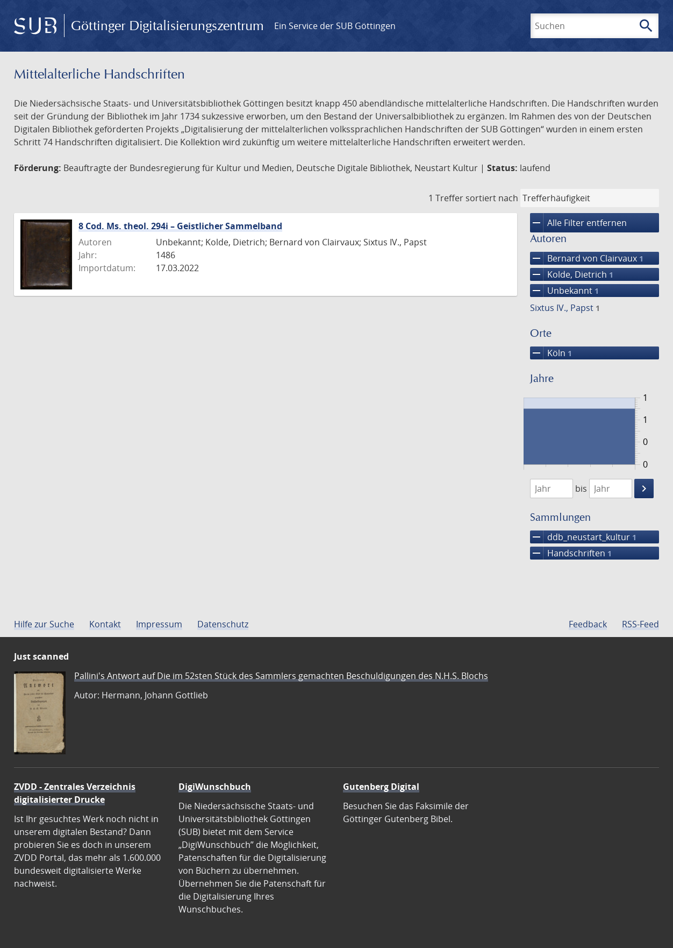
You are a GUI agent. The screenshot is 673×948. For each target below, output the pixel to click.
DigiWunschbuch (214, 787)
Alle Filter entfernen (578, 222)
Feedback (588, 624)
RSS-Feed (640, 624)
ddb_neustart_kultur (583, 536)
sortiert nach (492, 198)
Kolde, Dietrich (571, 274)
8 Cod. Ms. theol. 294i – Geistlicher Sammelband (180, 226)
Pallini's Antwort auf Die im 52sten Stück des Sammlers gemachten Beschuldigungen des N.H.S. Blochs (281, 676)
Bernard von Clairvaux (586, 258)
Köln (551, 352)
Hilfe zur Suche (44, 624)
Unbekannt (564, 290)
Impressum (159, 624)
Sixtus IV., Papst (565, 308)
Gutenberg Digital (381, 787)
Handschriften (571, 553)
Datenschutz (222, 624)
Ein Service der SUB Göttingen (335, 26)
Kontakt (105, 624)
